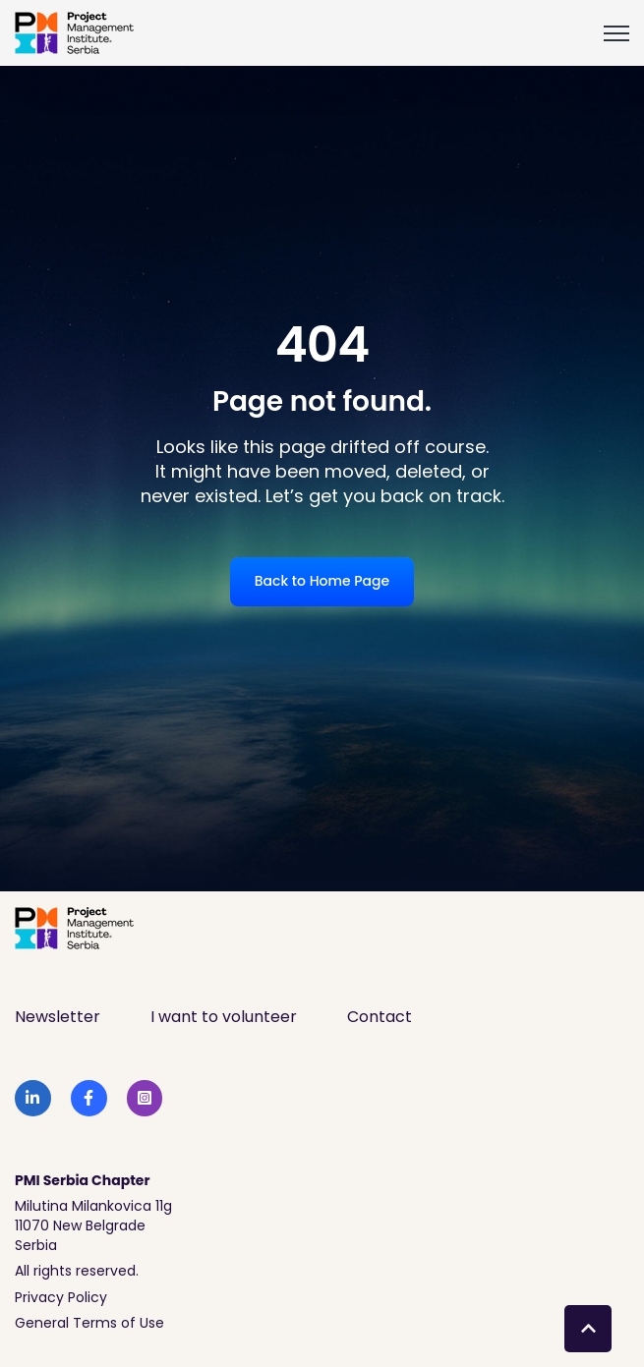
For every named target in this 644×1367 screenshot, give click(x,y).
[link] (75, 32)
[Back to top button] (588, 1328)
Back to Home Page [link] (322, 581)
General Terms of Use (89, 1323)
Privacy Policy (61, 1297)
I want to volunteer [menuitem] (223, 1016)
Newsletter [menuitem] (57, 1016)
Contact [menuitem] (379, 1016)
